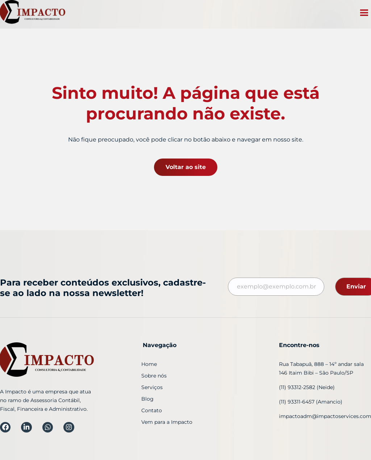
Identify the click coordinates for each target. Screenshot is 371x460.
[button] (364, 14)
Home (149, 364)
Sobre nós (154, 375)
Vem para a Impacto (166, 422)
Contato (151, 410)
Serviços (152, 387)
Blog (147, 399)
